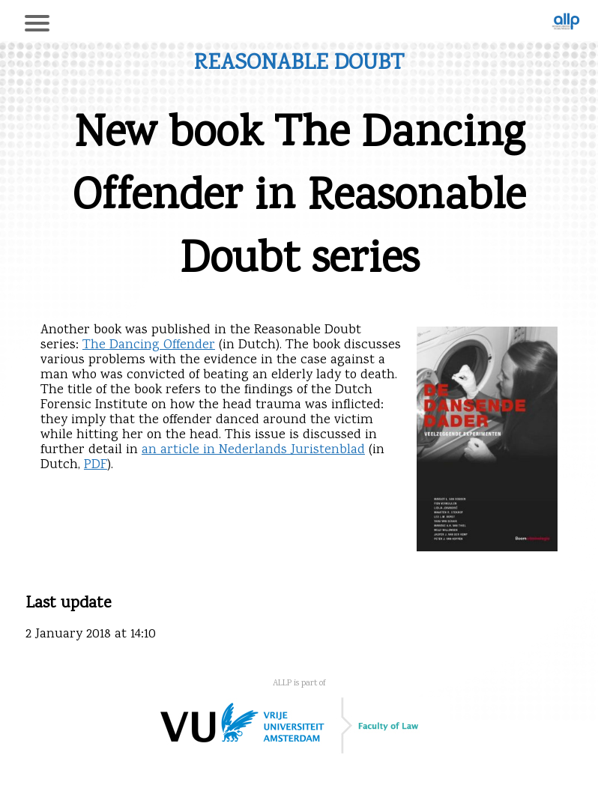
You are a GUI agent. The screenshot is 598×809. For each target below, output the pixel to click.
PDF (95, 465)
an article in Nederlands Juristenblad (253, 450)
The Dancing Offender (148, 345)
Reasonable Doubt (299, 64)
